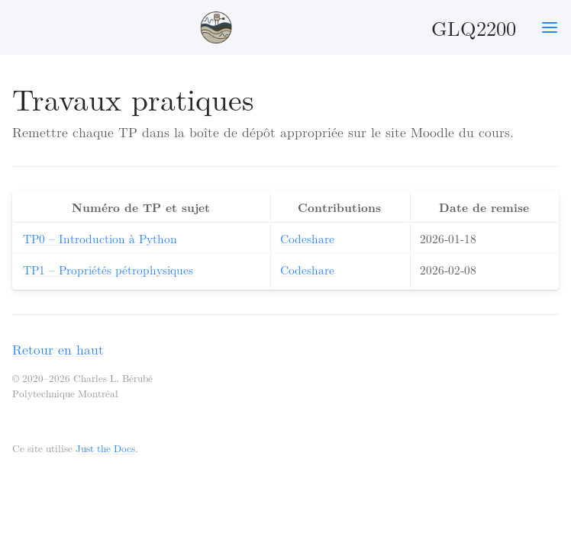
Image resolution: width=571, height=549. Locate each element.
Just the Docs (105, 448)
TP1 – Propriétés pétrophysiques (108, 270)
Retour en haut (58, 348)
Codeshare (307, 238)
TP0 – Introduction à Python (100, 238)
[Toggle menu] (549, 27)
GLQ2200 (357, 27)
